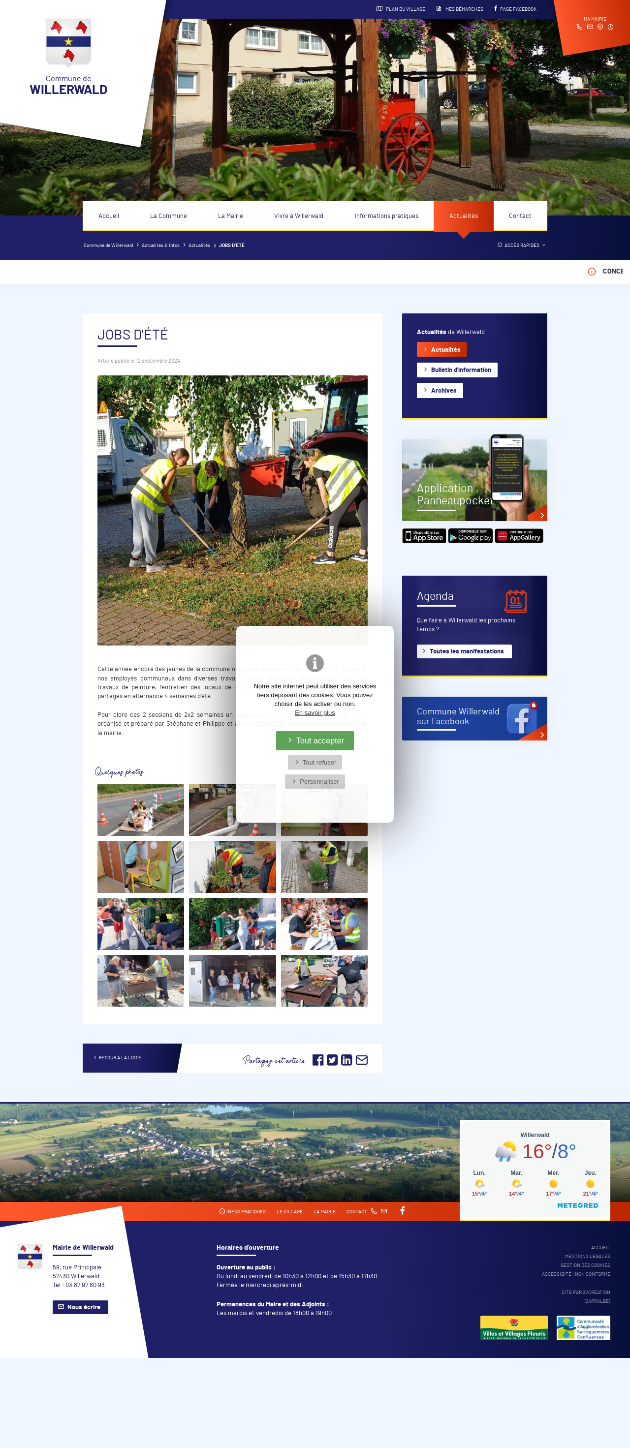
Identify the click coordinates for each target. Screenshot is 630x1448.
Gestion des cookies (585, 1265)
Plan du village (401, 9)
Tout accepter (320, 740)
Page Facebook (515, 9)
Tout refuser (320, 762)
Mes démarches (459, 9)
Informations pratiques (386, 216)
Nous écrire (83, 1307)
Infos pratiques (242, 1211)
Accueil (108, 216)
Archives (444, 391)
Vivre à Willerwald (298, 216)
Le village (290, 1211)
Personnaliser (319, 781)
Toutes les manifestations (467, 651)
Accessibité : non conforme (576, 1274)
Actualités (463, 216)
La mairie (325, 1211)
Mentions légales (587, 1256)
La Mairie (230, 216)
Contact (520, 216)
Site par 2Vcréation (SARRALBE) (586, 1297)
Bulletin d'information (461, 370)
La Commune (168, 216)
